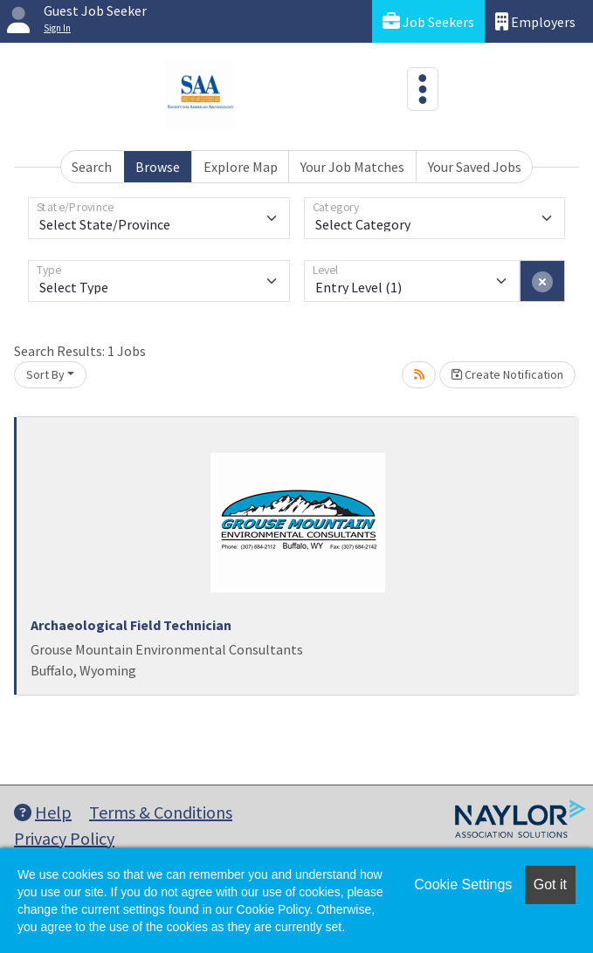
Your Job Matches (352, 166)
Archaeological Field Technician (131, 625)
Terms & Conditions (160, 812)
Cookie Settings (463, 884)
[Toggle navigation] (422, 89)
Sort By (45, 374)
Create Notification (507, 374)
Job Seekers (428, 21)
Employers (535, 21)
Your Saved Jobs (474, 166)
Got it (550, 884)
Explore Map (240, 166)
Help (43, 812)
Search (92, 166)
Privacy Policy (64, 838)
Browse (157, 166)
